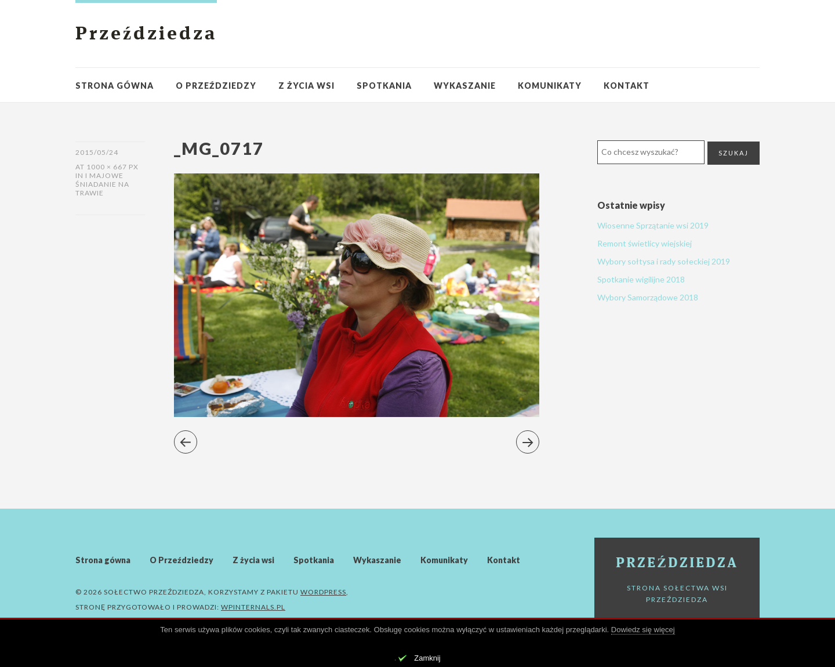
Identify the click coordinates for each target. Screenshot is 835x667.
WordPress (323, 592)
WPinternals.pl (253, 607)
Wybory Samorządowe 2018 (647, 297)
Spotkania (384, 85)
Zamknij (427, 658)
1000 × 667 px (112, 166)
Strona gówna (114, 85)
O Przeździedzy (216, 85)
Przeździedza (146, 35)
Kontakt (626, 85)
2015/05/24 (96, 152)
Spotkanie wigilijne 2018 (641, 279)
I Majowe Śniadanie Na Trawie (102, 184)
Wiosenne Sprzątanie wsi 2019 (653, 225)
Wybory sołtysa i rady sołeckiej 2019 (663, 261)
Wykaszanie (465, 85)
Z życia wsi (306, 85)
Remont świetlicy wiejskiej (644, 243)
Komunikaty (550, 85)
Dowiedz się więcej (643, 629)
